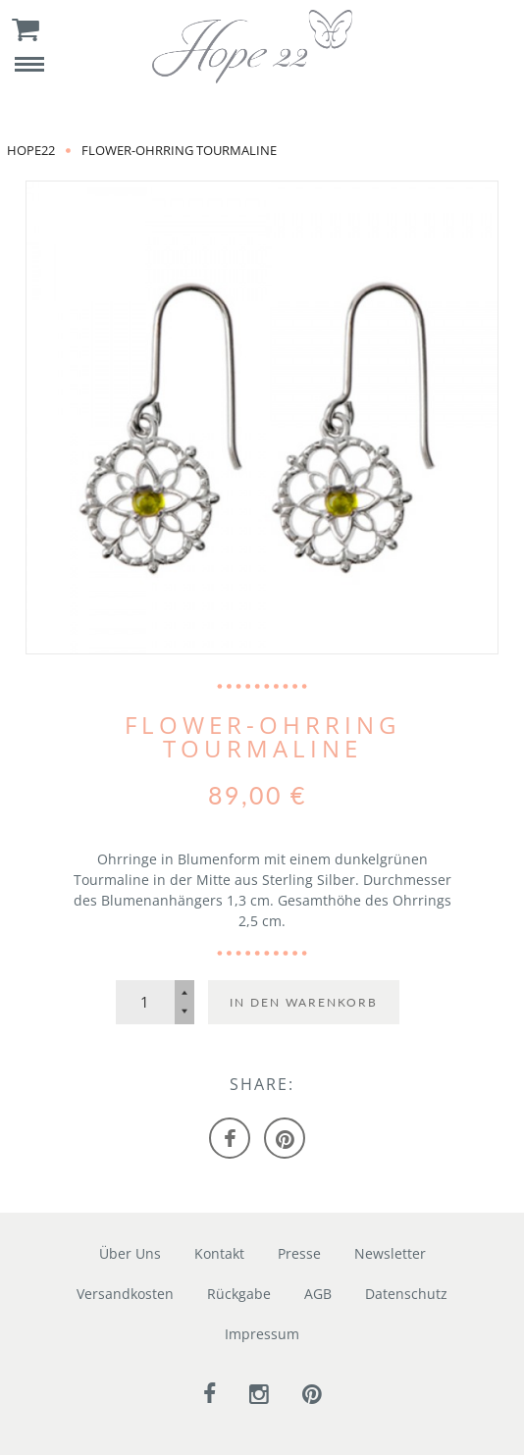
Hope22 (31, 150)
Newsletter (390, 1253)
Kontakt (219, 1253)
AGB (318, 1293)
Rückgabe (239, 1293)
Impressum (262, 1334)
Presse (299, 1253)
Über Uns (130, 1253)
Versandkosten (125, 1293)
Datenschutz (406, 1293)
